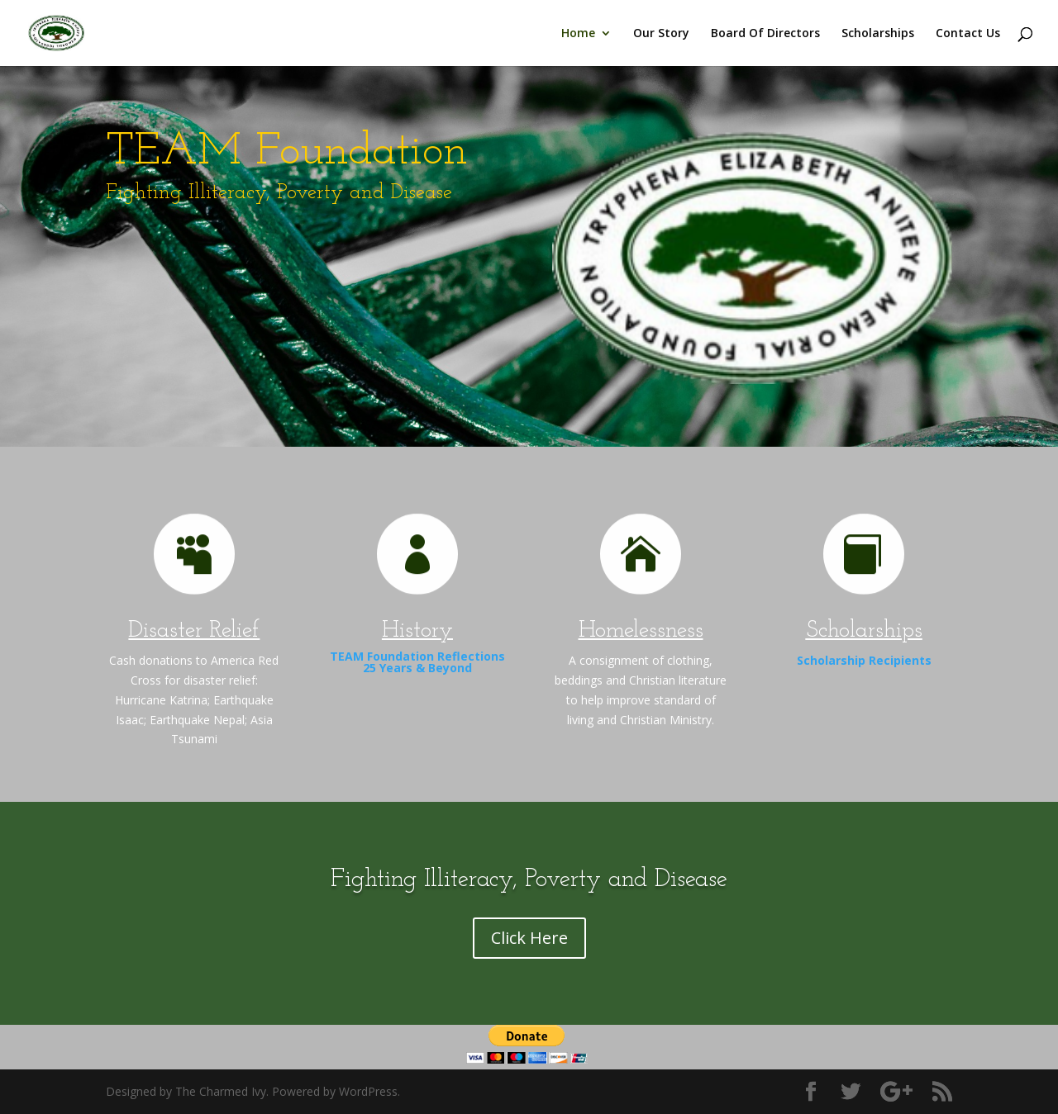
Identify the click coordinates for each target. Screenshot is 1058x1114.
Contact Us (968, 33)
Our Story (661, 33)
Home (578, 33)
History (417, 630)
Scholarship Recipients (864, 660)
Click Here (529, 938)
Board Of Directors (765, 33)
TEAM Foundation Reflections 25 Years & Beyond (417, 662)
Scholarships (877, 33)
